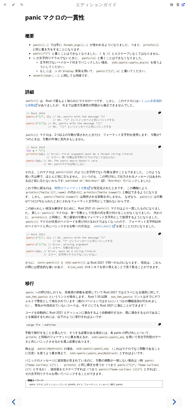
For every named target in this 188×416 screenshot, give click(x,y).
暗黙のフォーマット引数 (71, 188)
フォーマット (90, 384)
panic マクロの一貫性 (54, 17)
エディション (50, 384)
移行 (29, 283)
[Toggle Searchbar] (22, 4)
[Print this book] (172, 5)
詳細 (29, 92)
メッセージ (103, 384)
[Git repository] (180, 5)
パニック (62, 384)
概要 (29, 36)
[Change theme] (13, 4)
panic (32, 384)
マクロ (39, 384)
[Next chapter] (174, 402)
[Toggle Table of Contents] (5, 4)
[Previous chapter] (14, 402)
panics (119, 384)
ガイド (79, 384)
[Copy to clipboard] (159, 113)
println (71, 384)
